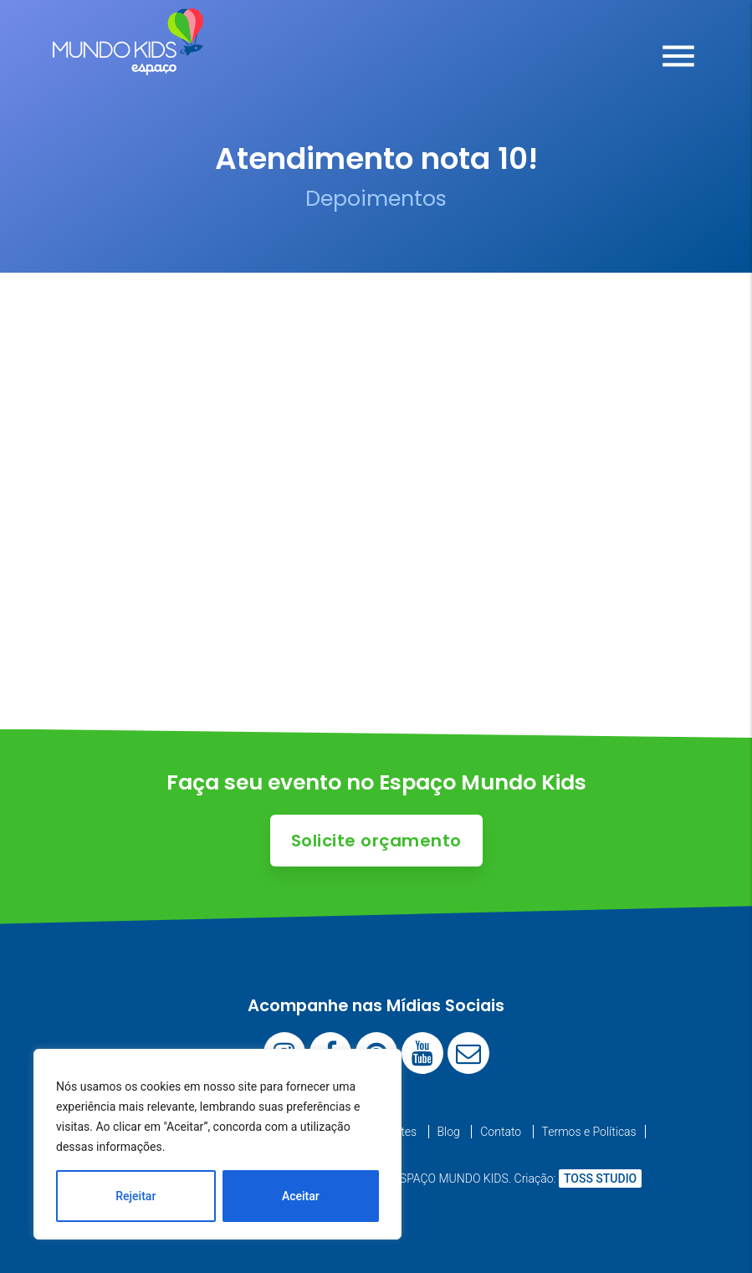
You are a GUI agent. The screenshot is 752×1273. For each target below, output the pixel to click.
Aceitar (301, 1196)
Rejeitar (135, 1196)
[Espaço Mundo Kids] (128, 62)
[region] (217, 1144)
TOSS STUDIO (600, 1178)
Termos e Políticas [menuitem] (589, 1131)
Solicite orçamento (376, 840)
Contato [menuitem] (500, 1131)
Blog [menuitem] (448, 1131)
